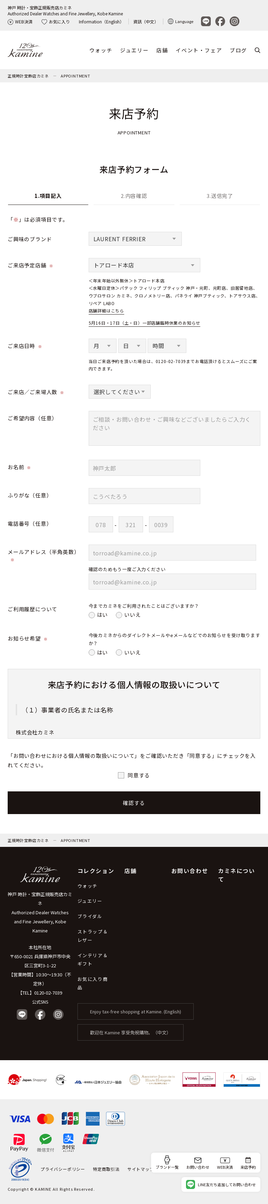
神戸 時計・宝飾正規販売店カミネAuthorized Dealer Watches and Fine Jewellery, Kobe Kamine (65, 10)
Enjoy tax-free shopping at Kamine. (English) (135, 1011)
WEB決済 (20, 21)
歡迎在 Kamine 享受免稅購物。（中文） (130, 1032)
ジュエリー (134, 50)
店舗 (162, 50)
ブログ (238, 50)
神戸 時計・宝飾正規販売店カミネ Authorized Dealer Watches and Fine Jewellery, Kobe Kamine (40, 912)
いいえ (132, 614)
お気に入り (56, 21)
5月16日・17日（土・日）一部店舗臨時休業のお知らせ (145, 323)
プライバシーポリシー (62, 1169)
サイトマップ (140, 1169)
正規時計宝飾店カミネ (28, 76)
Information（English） (101, 21)
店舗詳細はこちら (106, 310)
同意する (139, 774)
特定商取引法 (106, 1169)
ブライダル (90, 916)
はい (102, 614)
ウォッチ (100, 50)
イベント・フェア (199, 50)
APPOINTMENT (75, 76)
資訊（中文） (145, 21)
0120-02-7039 (48, 992)
